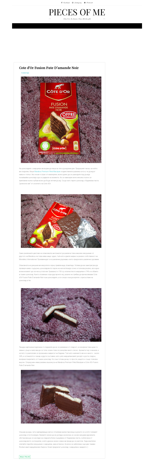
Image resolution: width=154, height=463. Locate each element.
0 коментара (25, 73)
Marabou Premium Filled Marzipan (47, 171)
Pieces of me (77, 11)
